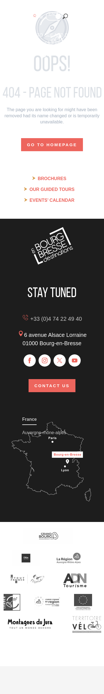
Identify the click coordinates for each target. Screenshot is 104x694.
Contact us (52, 385)
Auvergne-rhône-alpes (44, 432)
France (29, 419)
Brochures (52, 178)
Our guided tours (51, 189)
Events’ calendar (52, 200)
